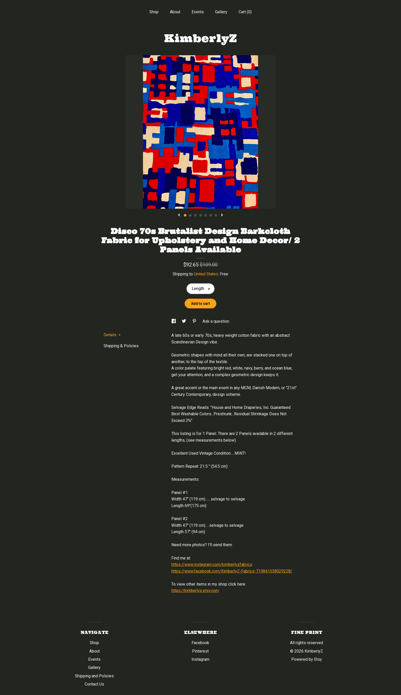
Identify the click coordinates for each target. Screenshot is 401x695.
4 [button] (200, 215)
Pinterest (200, 651)
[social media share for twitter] (184, 321)
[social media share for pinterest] (194, 321)
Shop (154, 11)
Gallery (221, 11)
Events (198, 11)
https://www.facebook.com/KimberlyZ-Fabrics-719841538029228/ (231, 571)
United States (206, 274)
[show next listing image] (222, 215)
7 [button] (216, 215)
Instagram (200, 659)
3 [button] (195, 215)
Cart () (245, 11)
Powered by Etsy (306, 659)
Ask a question (216, 321)
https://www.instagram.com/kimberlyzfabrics (211, 564)
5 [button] (205, 215)
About (175, 11)
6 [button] (210, 215)
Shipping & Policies (121, 345)
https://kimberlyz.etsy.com (195, 590)
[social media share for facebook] (174, 321)
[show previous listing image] (179, 215)
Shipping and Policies (94, 676)
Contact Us (94, 684)
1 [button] (185, 215)
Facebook (200, 642)
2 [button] (190, 215)
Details (112, 334)
